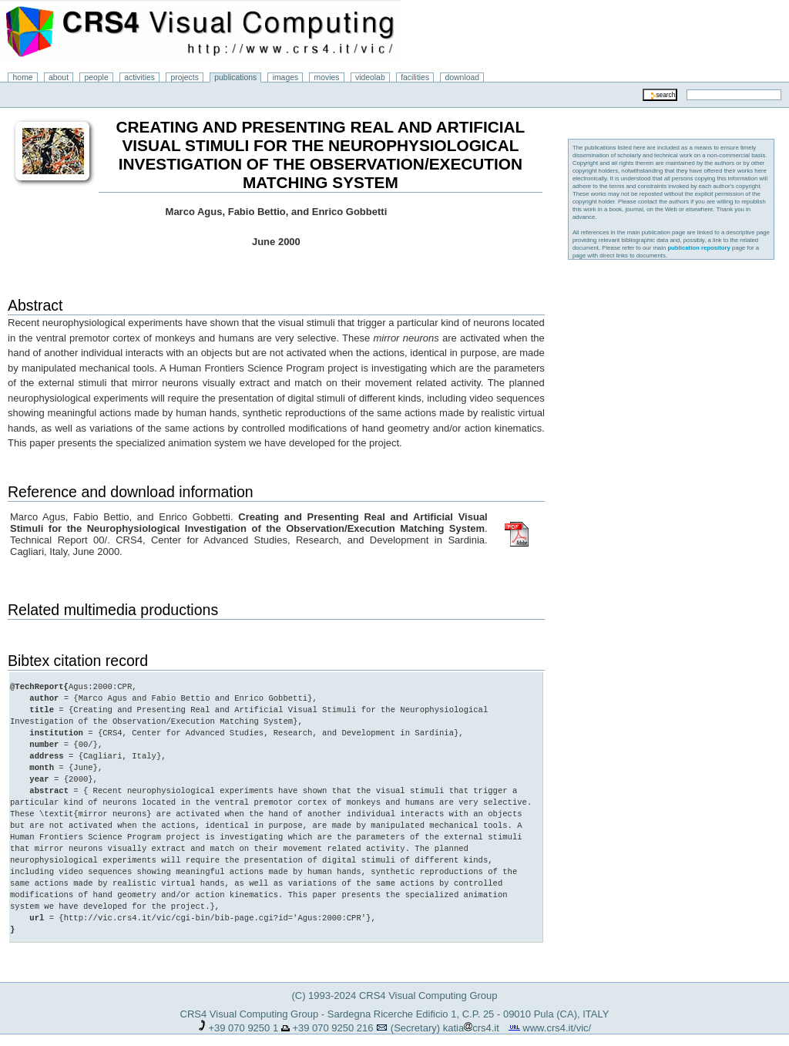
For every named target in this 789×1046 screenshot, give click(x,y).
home (23, 77)
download (462, 77)
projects (184, 77)
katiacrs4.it (471, 1016)
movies (327, 77)
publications (235, 77)
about (59, 77)
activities (139, 77)
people (97, 77)
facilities (415, 77)
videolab (370, 77)
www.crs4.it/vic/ (556, 1016)
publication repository (698, 247)
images (286, 77)
